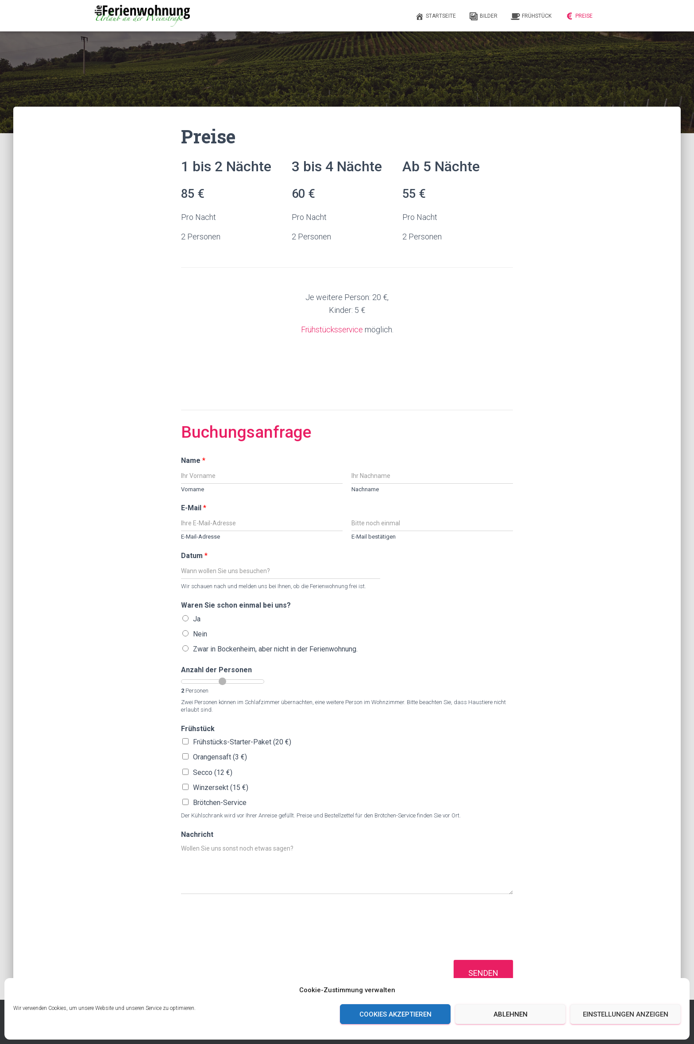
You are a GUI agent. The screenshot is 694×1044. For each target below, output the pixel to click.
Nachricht (197, 834)
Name (193, 460)
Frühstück (531, 16)
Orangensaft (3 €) (220, 757)
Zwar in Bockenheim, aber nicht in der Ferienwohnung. (275, 649)
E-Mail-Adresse (200, 536)
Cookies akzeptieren (395, 1014)
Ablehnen (511, 1014)
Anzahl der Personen (216, 670)
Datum (194, 555)
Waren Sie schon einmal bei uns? (236, 605)
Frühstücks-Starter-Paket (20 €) (242, 742)
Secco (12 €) (212, 772)
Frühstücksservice (331, 329)
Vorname (192, 488)
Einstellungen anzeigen (625, 1014)
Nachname (365, 488)
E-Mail (193, 508)
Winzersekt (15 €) (220, 787)
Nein (200, 633)
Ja (196, 618)
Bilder (483, 16)
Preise (579, 16)
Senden (483, 972)
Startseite (435, 16)
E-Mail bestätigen (373, 536)
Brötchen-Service (220, 802)
